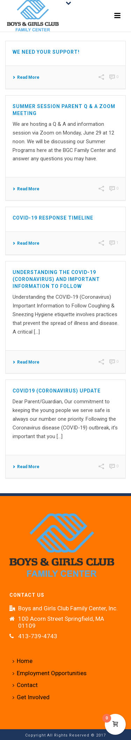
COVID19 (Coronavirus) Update (57, 391)
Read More (26, 77)
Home (22, 660)
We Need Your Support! (46, 52)
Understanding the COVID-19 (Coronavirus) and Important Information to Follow (56, 279)
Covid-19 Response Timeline (53, 218)
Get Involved (31, 697)
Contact (25, 684)
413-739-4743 (37, 636)
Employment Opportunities (50, 673)
